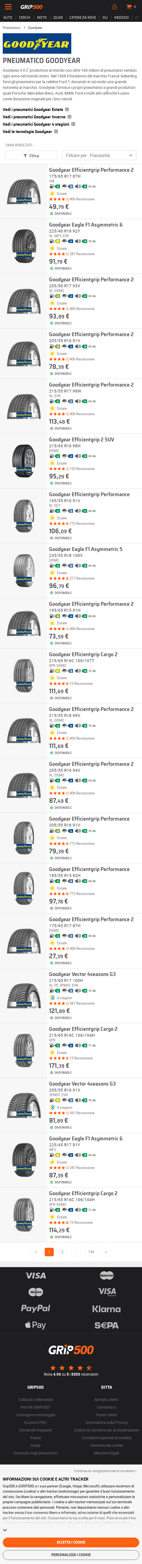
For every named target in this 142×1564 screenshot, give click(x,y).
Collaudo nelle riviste (35, 1399)
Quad (58, 18)
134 (91, 1251)
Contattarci (106, 1407)
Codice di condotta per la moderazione (106, 1430)
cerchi (24, 18)
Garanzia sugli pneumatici (35, 1452)
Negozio (121, 18)
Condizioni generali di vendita (106, 1437)
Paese (35, 1437)
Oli (105, 18)
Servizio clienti (106, 1399)
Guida (35, 1445)
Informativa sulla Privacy (107, 1422)
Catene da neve (82, 18)
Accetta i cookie (71, 1542)
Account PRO (35, 1422)
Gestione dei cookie (106, 1445)
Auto (7, 18)
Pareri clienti (106, 1414)
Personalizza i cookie (71, 1555)
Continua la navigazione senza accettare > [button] (105, 1471)
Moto (42, 18)
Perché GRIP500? (35, 1407)
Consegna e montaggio (35, 1414)
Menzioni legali (106, 1452)
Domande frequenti (35, 1430)
